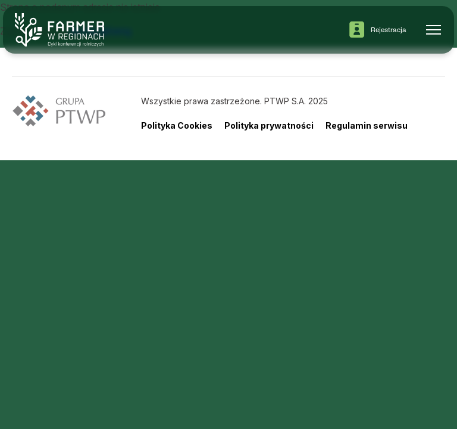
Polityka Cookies (176, 125)
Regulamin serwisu (366, 125)
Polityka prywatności (269, 125)
